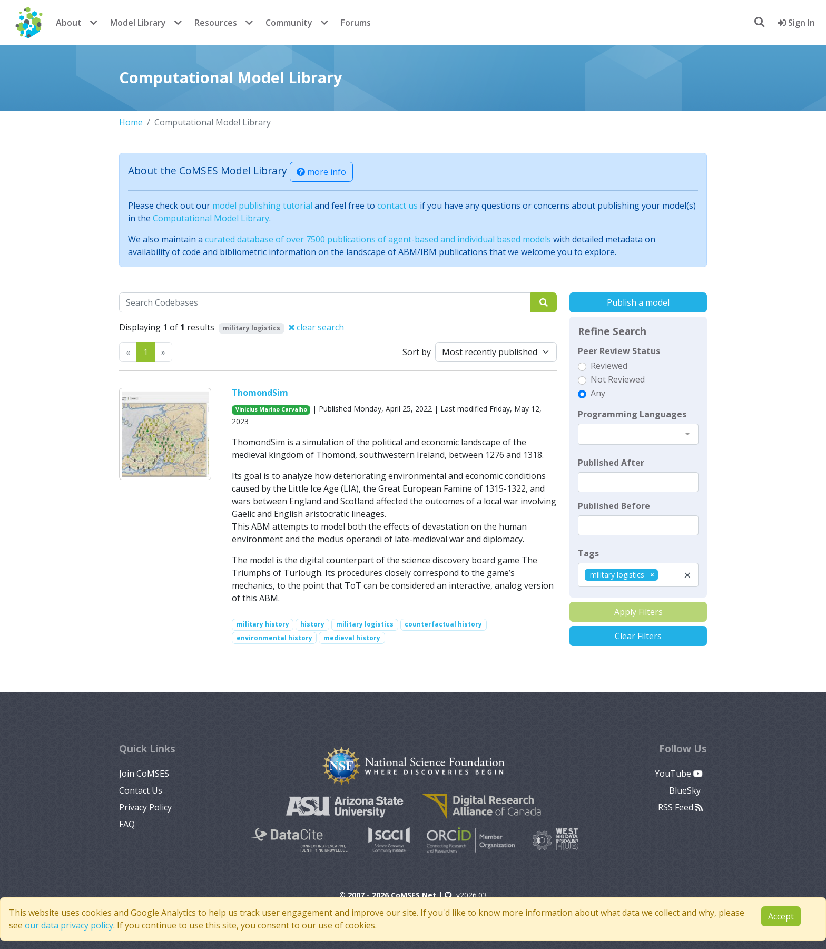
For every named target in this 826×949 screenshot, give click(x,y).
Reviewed (609, 365)
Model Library (138, 22)
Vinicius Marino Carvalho (271, 409)
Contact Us (140, 790)
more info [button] (321, 172)
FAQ (127, 824)
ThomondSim (260, 392)
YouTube (679, 773)
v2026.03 (466, 895)
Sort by (416, 352)
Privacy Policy (145, 807)
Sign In (796, 22)
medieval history (351, 637)
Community (289, 22)
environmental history (274, 637)
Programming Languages (632, 414)
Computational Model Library (211, 218)
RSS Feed (680, 807)
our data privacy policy (69, 925)
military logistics (365, 624)
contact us (397, 205)
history (312, 624)
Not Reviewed (618, 379)
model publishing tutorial (262, 205)
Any (598, 393)
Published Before (614, 506)
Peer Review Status (619, 351)
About (69, 22)
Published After (611, 462)
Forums (356, 22)
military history (263, 624)
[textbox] (638, 482)
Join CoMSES (144, 773)
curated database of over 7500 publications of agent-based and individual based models (378, 239)
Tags (588, 553)
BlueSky (686, 790)
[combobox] (638, 434)
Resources (215, 22)
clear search (316, 327)
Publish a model (638, 302)
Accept (781, 916)
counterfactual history (443, 624)
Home (131, 122)
